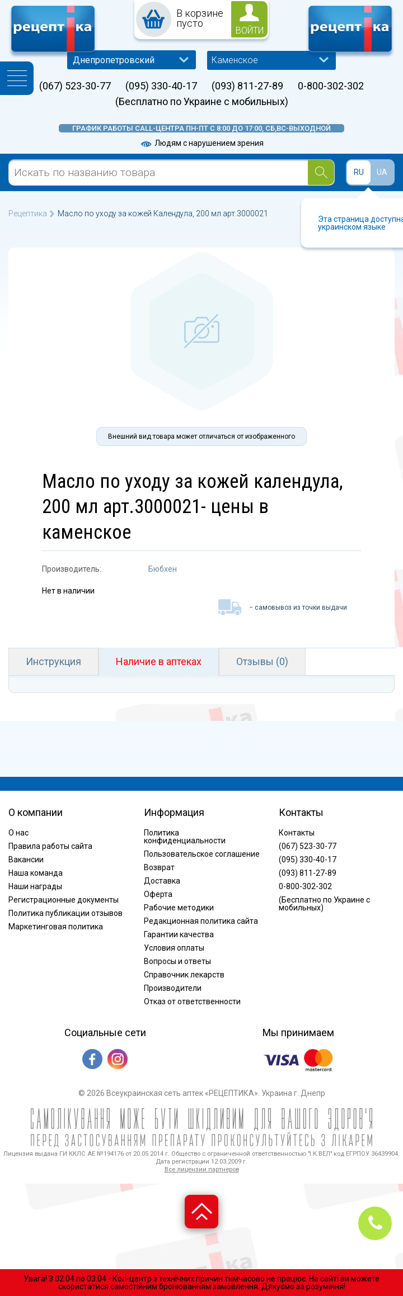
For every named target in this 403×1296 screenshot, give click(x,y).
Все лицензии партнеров (202, 1169)
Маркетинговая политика (55, 926)
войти (250, 30)
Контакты (297, 832)
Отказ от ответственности (192, 1001)
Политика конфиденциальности (185, 836)
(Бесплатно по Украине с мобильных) (201, 102)
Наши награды (35, 886)
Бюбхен (162, 568)
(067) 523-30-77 (75, 86)
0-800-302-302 (331, 86)
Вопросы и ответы (177, 961)
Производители (173, 988)
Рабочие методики (179, 907)
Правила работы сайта (50, 846)
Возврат (159, 867)
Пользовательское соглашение (202, 853)
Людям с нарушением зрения (201, 143)
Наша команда (35, 872)
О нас (18, 832)
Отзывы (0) (262, 661)
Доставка (162, 880)
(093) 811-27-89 (247, 86)
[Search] (321, 172)
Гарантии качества (179, 934)
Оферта (158, 894)
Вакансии (26, 859)
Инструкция (53, 661)
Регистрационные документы (63, 899)
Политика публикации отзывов (65, 913)
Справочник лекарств (184, 974)
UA (382, 172)
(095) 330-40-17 (161, 86)
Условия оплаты (174, 947)
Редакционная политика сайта (201, 921)
